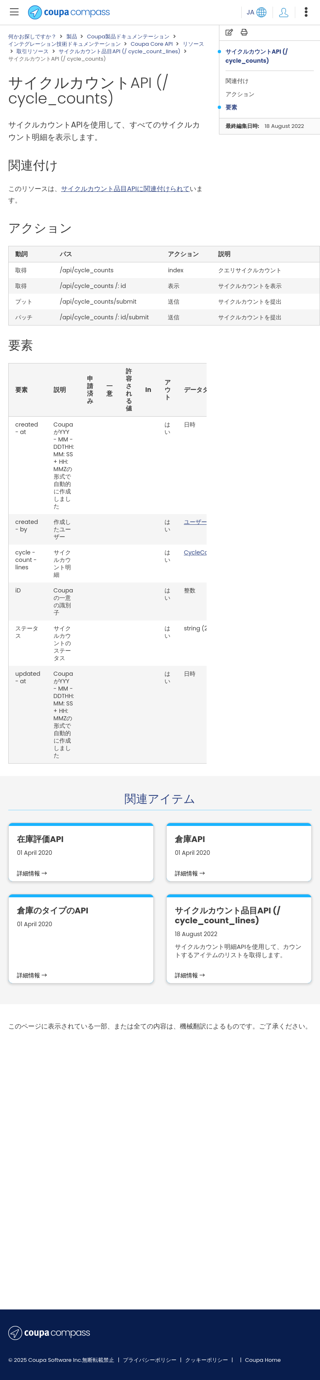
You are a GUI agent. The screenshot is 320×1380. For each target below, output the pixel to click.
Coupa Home (263, 1360)
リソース (193, 44)
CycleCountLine (206, 552)
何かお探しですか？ (32, 36)
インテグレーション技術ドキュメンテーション (64, 44)
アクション (241, 94)
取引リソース (32, 51)
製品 (71, 36)
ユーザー (195, 522)
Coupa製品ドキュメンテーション (128, 36)
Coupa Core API (152, 44)
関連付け (238, 81)
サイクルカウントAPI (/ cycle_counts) (257, 56)
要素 (232, 107)
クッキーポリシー (207, 1360)
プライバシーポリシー (150, 1360)
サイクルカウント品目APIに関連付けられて (125, 188)
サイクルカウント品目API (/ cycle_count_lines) (119, 51)
